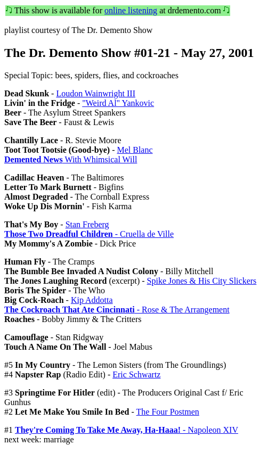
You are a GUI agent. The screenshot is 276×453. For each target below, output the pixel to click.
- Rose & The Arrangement (117, 309)
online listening (130, 10)
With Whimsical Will (70, 159)
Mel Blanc (134, 149)
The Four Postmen (167, 411)
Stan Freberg (87, 224)
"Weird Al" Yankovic (118, 103)
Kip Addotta (92, 299)
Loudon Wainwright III (95, 93)
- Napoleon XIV (126, 429)
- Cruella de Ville (89, 233)
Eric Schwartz (136, 374)
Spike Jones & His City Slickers (202, 280)
